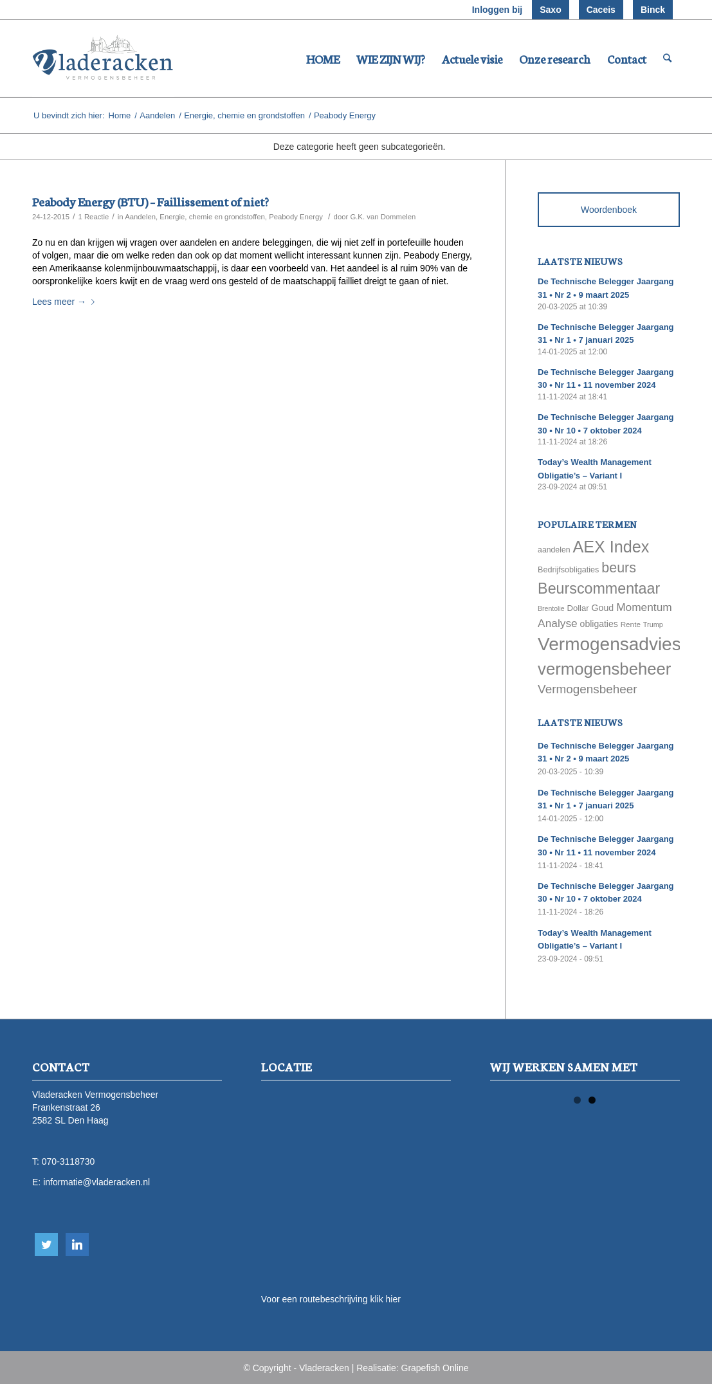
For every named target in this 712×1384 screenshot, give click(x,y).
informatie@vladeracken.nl (96, 1182)
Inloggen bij (497, 10)
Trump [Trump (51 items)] (653, 624)
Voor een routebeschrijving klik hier (331, 1299)
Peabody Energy (296, 217)
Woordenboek (609, 210)
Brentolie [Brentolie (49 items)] (551, 608)
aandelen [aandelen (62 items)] (554, 549)
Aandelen (157, 115)
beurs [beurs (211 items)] (618, 568)
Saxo (550, 10)
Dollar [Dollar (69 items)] (578, 608)
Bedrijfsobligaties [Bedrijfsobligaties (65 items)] (568, 569)
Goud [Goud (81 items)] (603, 608)
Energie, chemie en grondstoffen (244, 115)
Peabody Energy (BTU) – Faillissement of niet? (150, 201)
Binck (653, 10)
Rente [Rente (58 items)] (631, 624)
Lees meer (66, 301)
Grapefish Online (435, 1368)
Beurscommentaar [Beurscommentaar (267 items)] (599, 588)
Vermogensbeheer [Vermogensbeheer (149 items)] (587, 689)
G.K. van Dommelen (382, 217)
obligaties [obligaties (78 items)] (599, 624)
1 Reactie (93, 217)
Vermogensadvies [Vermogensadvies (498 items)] (609, 644)
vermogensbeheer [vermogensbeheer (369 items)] (604, 669)
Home (120, 115)
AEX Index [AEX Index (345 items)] (610, 547)
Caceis (601, 10)
